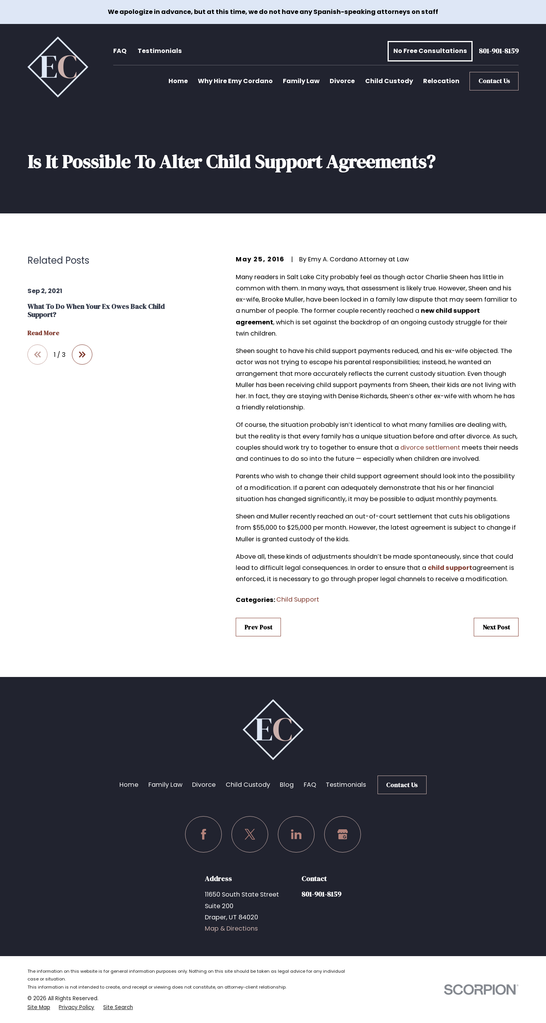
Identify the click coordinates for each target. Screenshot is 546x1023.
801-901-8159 (499, 51)
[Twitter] (249, 834)
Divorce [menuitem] (342, 81)
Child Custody (248, 784)
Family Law (165, 784)
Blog (287, 784)
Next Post (496, 627)
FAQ (119, 50)
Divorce (204, 784)
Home (128, 784)
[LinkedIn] (296, 834)
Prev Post (258, 627)
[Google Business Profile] (342, 834)
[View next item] (82, 354)
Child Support (297, 599)
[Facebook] (203, 834)
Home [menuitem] (178, 81)
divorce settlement (430, 447)
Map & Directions (231, 928)
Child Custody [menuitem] (389, 81)
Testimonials (160, 50)
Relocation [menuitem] (441, 81)
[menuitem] (38, 1007)
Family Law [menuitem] (301, 81)
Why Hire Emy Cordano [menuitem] (235, 81)
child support (450, 567)
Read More (43, 333)
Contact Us (494, 81)
